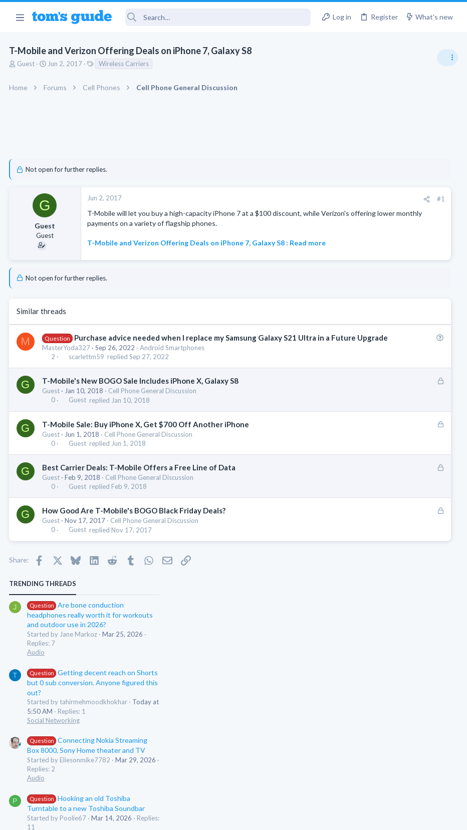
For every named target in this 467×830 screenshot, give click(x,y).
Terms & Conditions (328, 815)
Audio (333, 232)
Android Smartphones (173, 378)
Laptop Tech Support (356, 523)
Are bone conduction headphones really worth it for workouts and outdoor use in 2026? (387, 195)
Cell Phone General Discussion (153, 421)
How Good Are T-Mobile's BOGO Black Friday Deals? (134, 540)
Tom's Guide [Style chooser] (385, 774)
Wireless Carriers (125, 64)
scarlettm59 (87, 387)
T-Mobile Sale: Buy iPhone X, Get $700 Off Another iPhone (146, 454)
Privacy (259, 815)
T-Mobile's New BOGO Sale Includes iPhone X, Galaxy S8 (141, 411)
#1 (287, 199)
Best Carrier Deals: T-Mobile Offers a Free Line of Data (140, 497)
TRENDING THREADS (340, 164)
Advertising (125, 815)
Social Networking (351, 301)
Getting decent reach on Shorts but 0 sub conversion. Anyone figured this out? (390, 262)
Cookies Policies (195, 815)
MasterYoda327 (67, 378)
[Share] (272, 199)
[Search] (218, 17)
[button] (20, 17)
